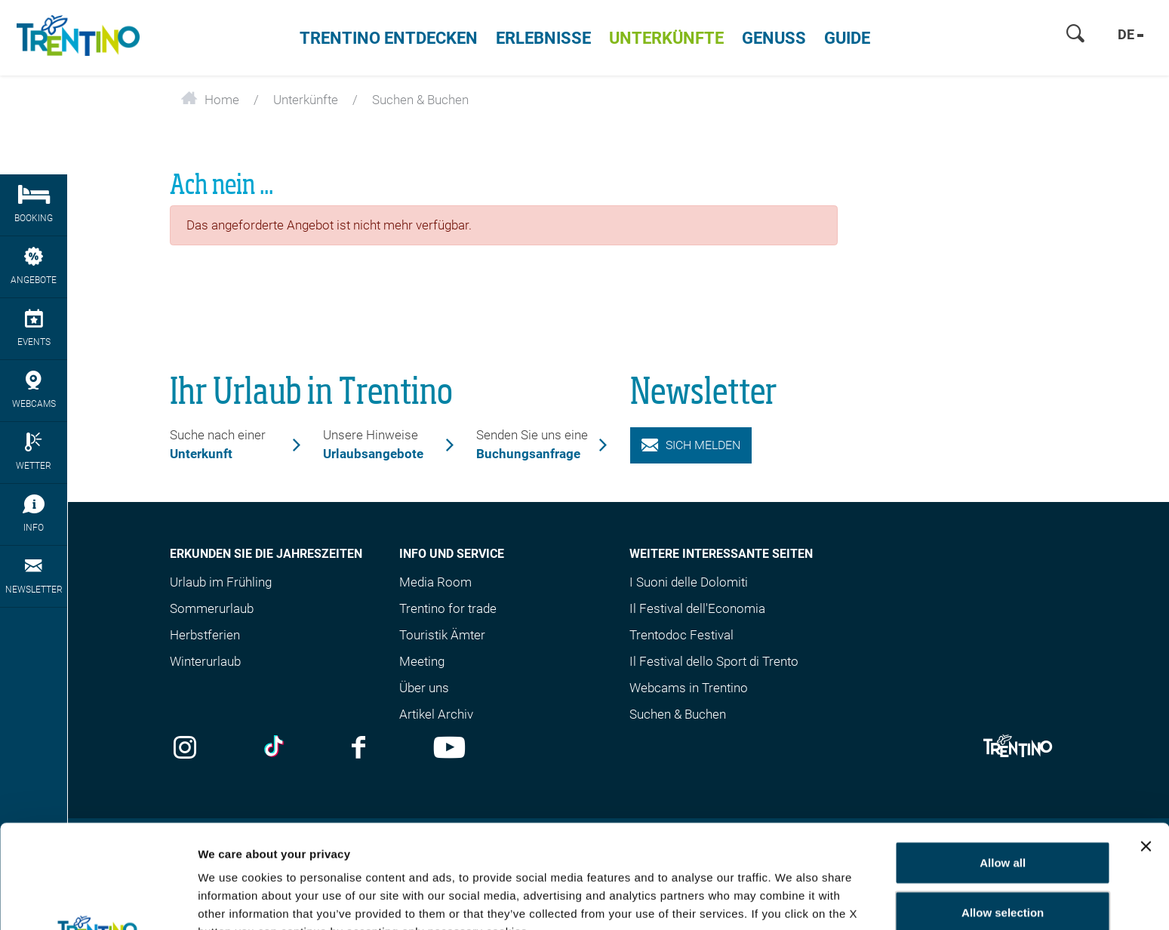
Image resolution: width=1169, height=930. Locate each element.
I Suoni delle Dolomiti (688, 582)
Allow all (1003, 759)
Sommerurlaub (212, 608)
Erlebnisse (543, 38)
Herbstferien (205, 634)
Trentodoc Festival (681, 634)
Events (33, 328)
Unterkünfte (666, 38)
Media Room (435, 582)
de (1130, 34)
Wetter (33, 452)
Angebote (33, 266)
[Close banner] (1145, 743)
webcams (33, 390)
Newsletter (33, 575)
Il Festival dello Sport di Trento (713, 661)
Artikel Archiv (436, 714)
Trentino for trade (448, 608)
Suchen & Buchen (677, 714)
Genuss (774, 38)
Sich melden (691, 445)
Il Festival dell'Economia (697, 608)
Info (33, 513)
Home (210, 99)
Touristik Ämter (442, 634)
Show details (233, 900)
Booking (33, 204)
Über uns (424, 687)
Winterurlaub (205, 661)
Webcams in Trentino (688, 687)
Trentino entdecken (389, 38)
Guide (847, 38)
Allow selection (1002, 808)
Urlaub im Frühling (221, 582)
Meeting (422, 661)
